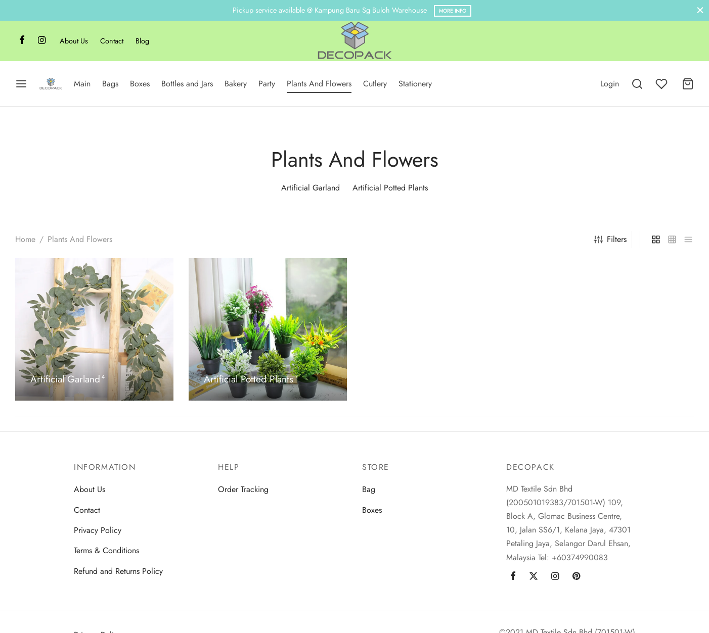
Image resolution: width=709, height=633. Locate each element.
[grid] (655, 239)
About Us (74, 41)
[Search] (637, 84)
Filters (610, 239)
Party (266, 83)
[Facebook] (22, 41)
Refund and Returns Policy (118, 571)
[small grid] (672, 239)
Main (82, 83)
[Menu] (21, 84)
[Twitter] (533, 577)
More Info (452, 11)
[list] (688, 239)
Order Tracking (243, 489)
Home (25, 239)
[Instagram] (42, 41)
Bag (368, 489)
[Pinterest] (576, 577)
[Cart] (688, 84)
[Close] (700, 10)
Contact (111, 41)
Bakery (236, 83)
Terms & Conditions (106, 550)
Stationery (415, 83)
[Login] (609, 83)
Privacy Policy (97, 530)
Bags (110, 83)
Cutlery (375, 83)
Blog (142, 41)
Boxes (140, 83)
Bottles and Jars (187, 83)
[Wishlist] (662, 84)
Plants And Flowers (319, 83)
